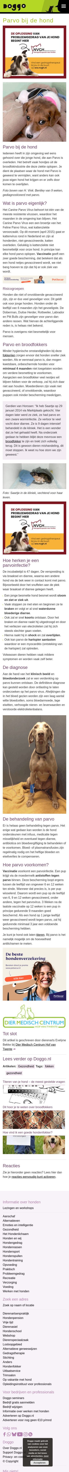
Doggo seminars (13, 1398)
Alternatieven (11, 1220)
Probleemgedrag (13, 1273)
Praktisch (9, 1269)
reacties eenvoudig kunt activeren (33, 1176)
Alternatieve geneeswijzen (20, 1348)
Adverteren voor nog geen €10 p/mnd (27, 1420)
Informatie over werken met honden (26, 1411)
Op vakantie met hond (17, 1379)
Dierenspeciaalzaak (16, 1340)
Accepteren (39, 1463)
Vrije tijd (8, 1322)
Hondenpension (13, 1317)
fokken (49, 1066)
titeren (40, 934)
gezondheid (14, 1073)
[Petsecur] (34, 279)
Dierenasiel (10, 1326)
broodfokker (13, 441)
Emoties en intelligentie (18, 1225)
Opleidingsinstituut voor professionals (27, 1384)
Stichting (8, 1357)
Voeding (8, 1286)
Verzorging (10, 1282)
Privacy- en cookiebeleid (19, 1456)
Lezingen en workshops (18, 1208)
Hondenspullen (12, 1256)
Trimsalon (9, 1375)
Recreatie (9, 1278)
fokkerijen (9, 355)
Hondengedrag (12, 1242)
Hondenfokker (12, 1366)
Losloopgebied (12, 1344)
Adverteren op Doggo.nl (18, 1415)
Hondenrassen (12, 1247)
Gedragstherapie (14, 1353)
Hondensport (11, 1251)
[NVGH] (34, 51)
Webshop (9, 1335)
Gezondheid (26, 1066)
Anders (7, 1362)
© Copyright (10, 1461)
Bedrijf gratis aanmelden (19, 1402)
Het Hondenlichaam (16, 1233)
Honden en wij (12, 1238)
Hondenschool (12, 1331)
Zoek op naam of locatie (18, 1305)
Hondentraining (13, 1260)
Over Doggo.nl (12, 1448)
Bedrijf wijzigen (12, 1406)
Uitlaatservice (11, 1370)
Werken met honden (16, 1291)
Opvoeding (10, 1264)
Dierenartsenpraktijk (16, 1313)
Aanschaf (9, 1216)
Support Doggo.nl (14, 1452)
